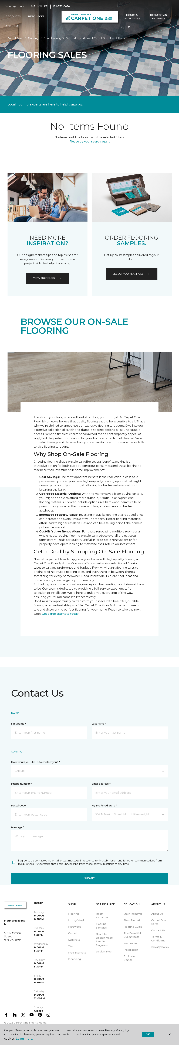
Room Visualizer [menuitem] (102, 915)
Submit (89, 878)
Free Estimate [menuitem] (77, 952)
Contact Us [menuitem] (158, 930)
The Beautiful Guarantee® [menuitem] (132, 935)
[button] (122, 27)
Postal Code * (19, 805)
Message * (17, 827)
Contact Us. (76, 104)
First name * (18, 723)
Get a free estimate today (60, 613)
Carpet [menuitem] (72, 933)
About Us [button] (12, 26)
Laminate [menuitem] (74, 939)
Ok (148, 1034)
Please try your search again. (89, 141)
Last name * (99, 723)
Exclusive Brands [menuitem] (130, 958)
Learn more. (24, 1038)
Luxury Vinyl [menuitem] (76, 920)
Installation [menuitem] (131, 949)
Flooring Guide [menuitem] (133, 926)
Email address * (101, 784)
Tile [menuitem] (70, 946)
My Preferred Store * (104, 805)
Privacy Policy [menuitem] (160, 947)
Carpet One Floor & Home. (30, 1022)
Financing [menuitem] (74, 959)
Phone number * (21, 784)
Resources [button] (36, 16)
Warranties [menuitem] (130, 943)
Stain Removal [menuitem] (133, 913)
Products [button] (13, 16)
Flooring (33, 38)
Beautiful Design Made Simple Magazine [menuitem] (104, 940)
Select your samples (132, 273)
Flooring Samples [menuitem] (101, 925)
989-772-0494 (61, 6)
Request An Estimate (158, 16)
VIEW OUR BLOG (47, 278)
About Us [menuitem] (157, 913)
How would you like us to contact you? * (35, 762)
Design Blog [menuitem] (104, 951)
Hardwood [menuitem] (74, 926)
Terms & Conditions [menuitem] (158, 938)
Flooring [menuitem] (73, 913)
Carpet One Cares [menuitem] (158, 922)
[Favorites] (129, 27)
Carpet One (15, 38)
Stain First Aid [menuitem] (132, 920)
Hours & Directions (132, 16)
